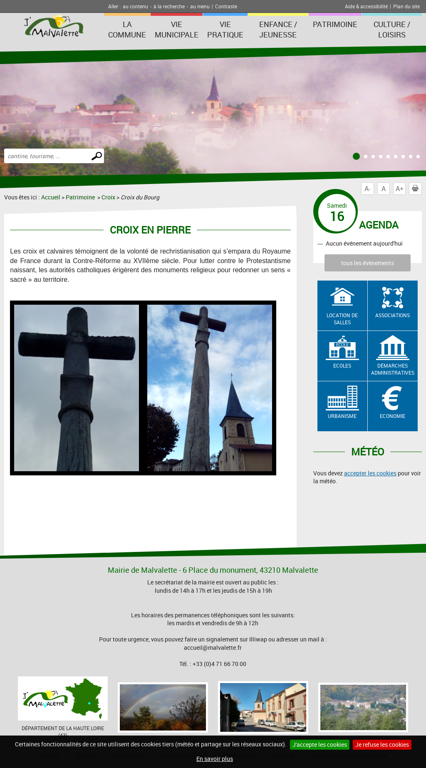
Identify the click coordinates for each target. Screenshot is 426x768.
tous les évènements (367, 263)
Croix (108, 197)
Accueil (50, 197)
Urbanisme (342, 416)
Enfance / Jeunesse (278, 29)
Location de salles (342, 319)
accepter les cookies (370, 473)
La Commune (127, 29)
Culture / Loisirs (392, 29)
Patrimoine (335, 24)
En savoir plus (214, 759)
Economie (392, 416)
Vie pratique (225, 29)
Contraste (226, 6)
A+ (400, 188)
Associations (392, 315)
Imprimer (417, 188)
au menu (200, 6)
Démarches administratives (392, 369)
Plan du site (406, 6)
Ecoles (342, 365)
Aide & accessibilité (366, 6)
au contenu (135, 6)
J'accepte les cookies (319, 744)
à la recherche (169, 6)
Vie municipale (176, 29)
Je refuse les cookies (382, 744)
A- (367, 188)
